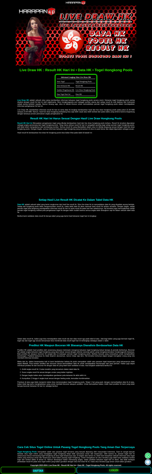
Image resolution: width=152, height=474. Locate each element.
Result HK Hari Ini (24, 123)
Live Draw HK (23, 100)
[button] (148, 462)
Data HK (20, 204)
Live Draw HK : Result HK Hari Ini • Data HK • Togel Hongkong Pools (76, 465)
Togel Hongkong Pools (27, 452)
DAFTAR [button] (38, 470)
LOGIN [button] (113, 470)
